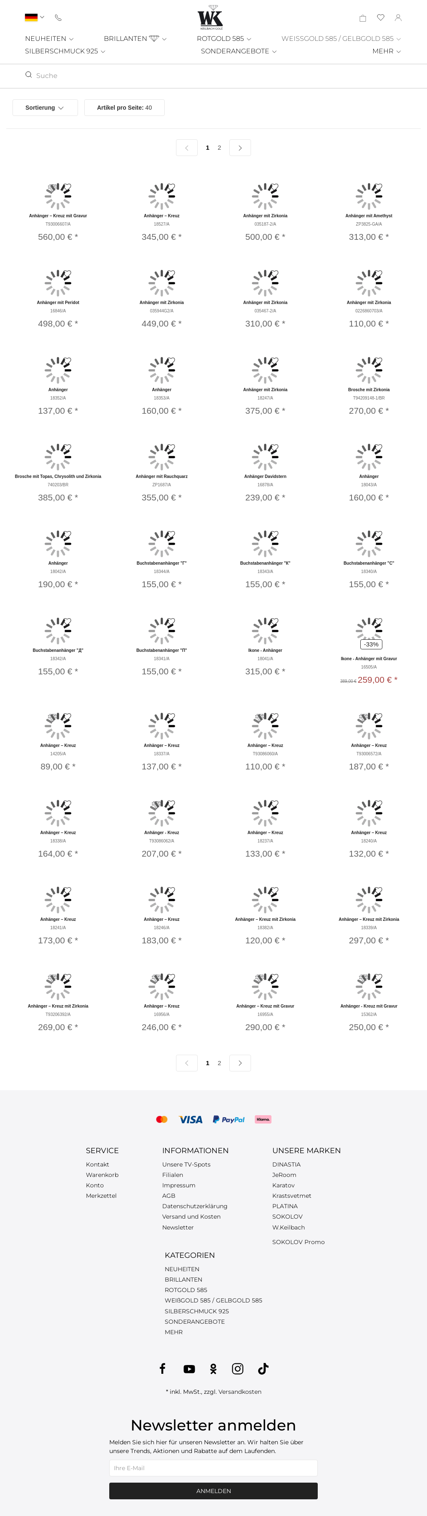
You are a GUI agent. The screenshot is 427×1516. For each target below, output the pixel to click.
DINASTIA (286, 1164)
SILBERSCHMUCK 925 (65, 51)
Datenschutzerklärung (195, 1206)
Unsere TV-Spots (186, 1164)
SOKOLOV (287, 1216)
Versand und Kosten (191, 1216)
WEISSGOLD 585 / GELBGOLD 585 (341, 39)
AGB (169, 1195)
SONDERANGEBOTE (239, 51)
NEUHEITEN (50, 39)
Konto (95, 1185)
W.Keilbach (288, 1227)
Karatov (283, 1185)
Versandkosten (240, 1391)
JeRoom (284, 1175)
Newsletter (178, 1227)
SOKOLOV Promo (298, 1242)
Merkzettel (101, 1195)
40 (124, 107)
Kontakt (97, 1164)
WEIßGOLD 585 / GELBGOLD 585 (213, 1300)
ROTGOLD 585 (224, 39)
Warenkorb (102, 1175)
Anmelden (213, 1491)
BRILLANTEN (136, 39)
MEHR (387, 51)
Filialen (172, 1175)
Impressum (179, 1185)
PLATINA (285, 1206)
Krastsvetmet (291, 1195)
